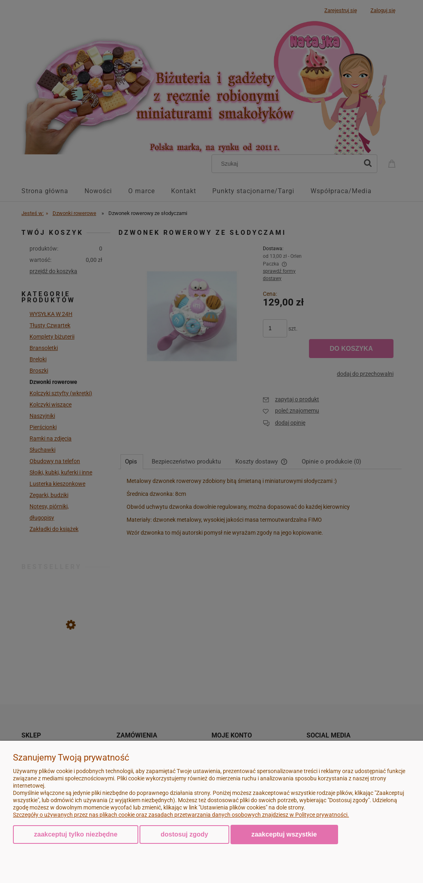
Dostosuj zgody (184, 834)
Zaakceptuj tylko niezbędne (75, 834)
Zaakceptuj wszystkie (284, 834)
